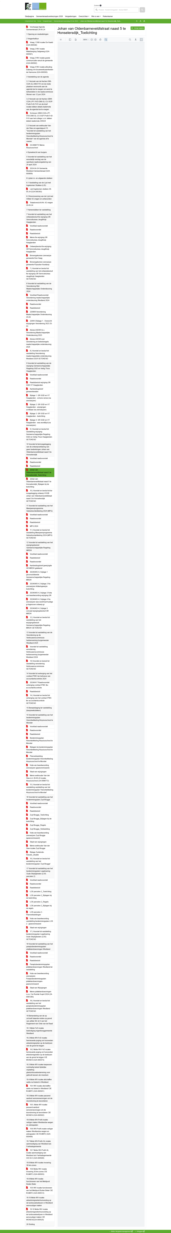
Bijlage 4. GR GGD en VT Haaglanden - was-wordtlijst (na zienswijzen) (38, 422)
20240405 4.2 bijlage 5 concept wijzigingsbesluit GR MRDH (37, 610)
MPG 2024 (32, 526)
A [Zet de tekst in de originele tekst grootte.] (136, 21)
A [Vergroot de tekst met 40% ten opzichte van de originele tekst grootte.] (144, 21)
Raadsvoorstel (33, 230)
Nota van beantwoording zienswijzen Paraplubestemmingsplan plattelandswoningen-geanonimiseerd (37, 979)
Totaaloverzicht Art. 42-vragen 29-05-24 (39, 204)
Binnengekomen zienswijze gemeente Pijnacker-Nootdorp (38, 263)
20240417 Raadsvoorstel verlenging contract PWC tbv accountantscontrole (37, 685)
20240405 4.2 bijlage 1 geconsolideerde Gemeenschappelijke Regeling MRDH (38, 576)
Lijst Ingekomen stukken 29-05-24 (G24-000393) (38, 190)
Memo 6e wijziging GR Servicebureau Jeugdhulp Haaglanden (36, 240)
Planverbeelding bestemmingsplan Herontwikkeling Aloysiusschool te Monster (39, 758)
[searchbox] (116, 9)
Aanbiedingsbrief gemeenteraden (34, 390)
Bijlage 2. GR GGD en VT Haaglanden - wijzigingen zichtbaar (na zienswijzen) (38, 407)
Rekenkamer (108, 16)
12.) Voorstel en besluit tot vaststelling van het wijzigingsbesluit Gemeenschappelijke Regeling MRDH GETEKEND (38, 622)
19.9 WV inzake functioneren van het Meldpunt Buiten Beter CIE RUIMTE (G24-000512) (39, 1190)
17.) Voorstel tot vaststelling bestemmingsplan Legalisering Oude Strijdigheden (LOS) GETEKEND (38, 935)
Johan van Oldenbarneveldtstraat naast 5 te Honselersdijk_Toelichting (38, 472)
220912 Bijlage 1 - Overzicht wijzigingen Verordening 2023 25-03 (39, 323)
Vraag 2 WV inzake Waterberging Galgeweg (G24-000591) (38, 51)
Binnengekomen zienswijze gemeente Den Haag (38, 257)
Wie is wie (95, 16)
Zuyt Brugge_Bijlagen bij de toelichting (38, 820)
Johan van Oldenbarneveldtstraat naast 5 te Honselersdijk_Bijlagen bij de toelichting (38, 483)
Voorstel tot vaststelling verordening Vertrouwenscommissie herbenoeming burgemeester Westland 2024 (37, 652)
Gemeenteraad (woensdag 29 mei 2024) (66, 21)
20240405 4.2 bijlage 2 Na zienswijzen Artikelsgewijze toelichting (38, 586)
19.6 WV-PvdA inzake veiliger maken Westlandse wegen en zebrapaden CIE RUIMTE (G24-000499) (39, 1133)
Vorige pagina (138, 28)
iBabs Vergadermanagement (122, 1231)
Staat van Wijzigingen (36, 988)
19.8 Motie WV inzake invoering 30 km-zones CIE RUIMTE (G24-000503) (36, 1171)
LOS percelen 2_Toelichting (38, 891)
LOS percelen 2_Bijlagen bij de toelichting (39, 896)
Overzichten (83, 16)
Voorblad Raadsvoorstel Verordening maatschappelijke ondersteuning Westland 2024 (38, 297)
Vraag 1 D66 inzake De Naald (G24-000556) (39, 43)
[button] (142, 9)
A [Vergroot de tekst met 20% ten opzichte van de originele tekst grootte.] (140, 21)
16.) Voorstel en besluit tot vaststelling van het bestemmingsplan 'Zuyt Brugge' (38, 861)
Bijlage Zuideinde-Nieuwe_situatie (35, 853)
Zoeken (96, 5)
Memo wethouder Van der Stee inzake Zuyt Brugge (38, 847)
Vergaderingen (70, 16)
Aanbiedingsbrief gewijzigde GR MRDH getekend (39, 567)
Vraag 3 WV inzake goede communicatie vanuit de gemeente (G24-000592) (39, 60)
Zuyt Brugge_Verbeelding (38, 829)
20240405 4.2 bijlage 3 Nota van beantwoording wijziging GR (39, 594)
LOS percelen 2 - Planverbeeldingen (34, 913)
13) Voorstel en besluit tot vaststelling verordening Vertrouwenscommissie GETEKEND (37, 665)
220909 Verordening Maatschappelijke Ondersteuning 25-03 (39, 314)
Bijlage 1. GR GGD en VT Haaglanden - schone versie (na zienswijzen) (38, 398)
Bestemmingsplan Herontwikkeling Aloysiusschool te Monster (39, 740)
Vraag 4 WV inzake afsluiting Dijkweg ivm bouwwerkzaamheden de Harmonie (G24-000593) (39, 69)
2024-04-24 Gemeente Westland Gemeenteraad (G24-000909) (38, 171)
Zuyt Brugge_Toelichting (37, 815)
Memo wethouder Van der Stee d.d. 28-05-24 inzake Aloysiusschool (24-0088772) (38, 778)
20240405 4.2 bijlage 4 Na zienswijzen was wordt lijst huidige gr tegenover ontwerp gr (39, 601)
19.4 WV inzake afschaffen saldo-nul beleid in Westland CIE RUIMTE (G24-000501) (39, 1088)
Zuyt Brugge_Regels (36, 825)
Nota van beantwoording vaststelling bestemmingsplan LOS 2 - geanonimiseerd (39, 921)
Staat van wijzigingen (36, 772)
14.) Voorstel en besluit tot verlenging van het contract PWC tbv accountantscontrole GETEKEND (39, 699)
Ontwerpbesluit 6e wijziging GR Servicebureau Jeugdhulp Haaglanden (38, 249)
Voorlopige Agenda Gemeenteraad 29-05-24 (35, 28)
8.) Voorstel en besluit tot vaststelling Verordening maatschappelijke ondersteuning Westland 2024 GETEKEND (38, 355)
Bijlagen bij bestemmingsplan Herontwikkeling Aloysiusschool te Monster (39, 749)
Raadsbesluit (33, 233)
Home (39, 21)
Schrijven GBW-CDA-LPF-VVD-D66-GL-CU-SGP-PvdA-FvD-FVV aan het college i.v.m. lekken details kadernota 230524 (39, 117)
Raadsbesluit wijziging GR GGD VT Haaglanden (38, 384)
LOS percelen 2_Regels (37, 902)
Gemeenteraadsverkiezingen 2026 (49, 16)
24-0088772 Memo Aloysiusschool (35, 146)
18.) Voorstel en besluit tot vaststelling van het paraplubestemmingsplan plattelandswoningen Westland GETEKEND (38, 1006)
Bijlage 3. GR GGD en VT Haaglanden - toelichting (38, 415)
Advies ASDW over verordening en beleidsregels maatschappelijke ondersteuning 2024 (38, 343)
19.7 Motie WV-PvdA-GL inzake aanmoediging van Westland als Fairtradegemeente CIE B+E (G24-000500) (38, 1154)
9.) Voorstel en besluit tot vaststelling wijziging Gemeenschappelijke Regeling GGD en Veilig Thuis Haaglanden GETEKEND (39, 434)
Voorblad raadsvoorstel (37, 226)
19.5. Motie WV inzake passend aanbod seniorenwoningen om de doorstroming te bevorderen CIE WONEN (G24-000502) (38, 1110)
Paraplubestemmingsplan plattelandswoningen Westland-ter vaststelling (39, 967)
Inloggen (140, 1231)
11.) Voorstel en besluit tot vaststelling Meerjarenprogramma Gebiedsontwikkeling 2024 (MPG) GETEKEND (39, 534)
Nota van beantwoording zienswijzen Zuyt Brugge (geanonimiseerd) (37, 835)
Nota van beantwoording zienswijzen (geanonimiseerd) (37, 766)
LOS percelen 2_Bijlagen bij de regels (39, 907)
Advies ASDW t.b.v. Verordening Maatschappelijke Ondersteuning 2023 (38, 332)
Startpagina (29, 16)
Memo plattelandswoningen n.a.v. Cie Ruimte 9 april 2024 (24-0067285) (39, 994)
